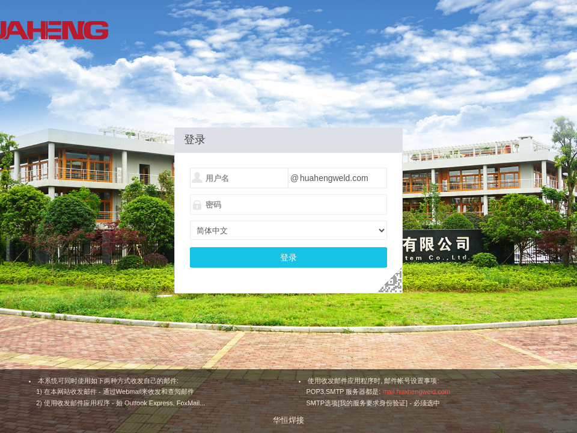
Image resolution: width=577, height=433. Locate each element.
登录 (288, 257)
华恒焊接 (288, 420)
